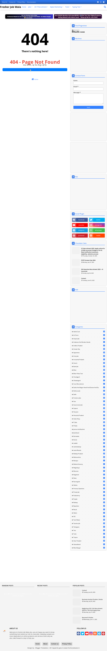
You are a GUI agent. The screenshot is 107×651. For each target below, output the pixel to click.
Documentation (31, 2)
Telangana (89, 527)
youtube (81, 225)
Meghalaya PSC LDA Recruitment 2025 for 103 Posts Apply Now (92, 609)
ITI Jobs (89, 426)
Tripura (89, 537)
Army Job (89, 356)
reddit (98, 235)
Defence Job (89, 391)
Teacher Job (89, 523)
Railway (89, 502)
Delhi (89, 394)
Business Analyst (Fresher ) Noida (92, 599)
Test (89, 530)
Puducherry (89, 495)
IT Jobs (89, 422)
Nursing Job (89, 481)
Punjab (89, 499)
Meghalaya (89, 468)
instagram (98, 225)
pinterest (81, 235)
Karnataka (89, 436)
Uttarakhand (89, 544)
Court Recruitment (89, 384)
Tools (67, 7)
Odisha (89, 485)
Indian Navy (89, 419)
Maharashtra (89, 457)
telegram (81, 230)
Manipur (89, 461)
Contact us (12, 2)
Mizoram (89, 471)
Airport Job (89, 339)
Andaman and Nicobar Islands (89, 342)
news (89, 478)
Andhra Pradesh (89, 346)
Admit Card (89, 332)
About (45, 644)
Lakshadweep (89, 447)
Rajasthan (89, 506)
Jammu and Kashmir (89, 429)
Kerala (89, 440)
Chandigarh (89, 377)
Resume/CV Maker (87, 617)
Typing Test (76, 7)
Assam (89, 363)
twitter (98, 220)
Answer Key (89, 349)
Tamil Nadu (89, 520)
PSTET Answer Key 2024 (88, 260)
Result (89, 509)
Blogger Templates (41, 648)
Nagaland (89, 475)
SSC (89, 516)
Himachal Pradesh (89, 415)
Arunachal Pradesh (89, 359)
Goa (89, 401)
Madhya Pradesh (89, 454)
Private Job (89, 492)
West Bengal (89, 548)
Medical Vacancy (89, 464)
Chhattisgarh (89, 380)
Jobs (29, 7)
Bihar (89, 370)
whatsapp (98, 230)
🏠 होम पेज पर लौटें (35, 70)
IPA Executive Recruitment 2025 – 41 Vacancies (92, 270)
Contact (83, 278)
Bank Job (89, 366)
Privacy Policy (21, 2)
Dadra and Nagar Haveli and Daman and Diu (89, 387)
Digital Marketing (56, 7)
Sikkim (89, 513)
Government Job (89, 405)
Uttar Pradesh (89, 541)
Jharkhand (89, 433)
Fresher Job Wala (10, 7)
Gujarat (89, 408)
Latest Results (89, 450)
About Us (4, 2)
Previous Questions (89, 488)
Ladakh (89, 443)
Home (24, 7)
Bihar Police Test (89, 373)
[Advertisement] (88, 56)
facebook (81, 220)
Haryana (89, 412)
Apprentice (89, 352)
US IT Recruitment (40, 7)
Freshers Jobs (89, 398)
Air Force (89, 335)
